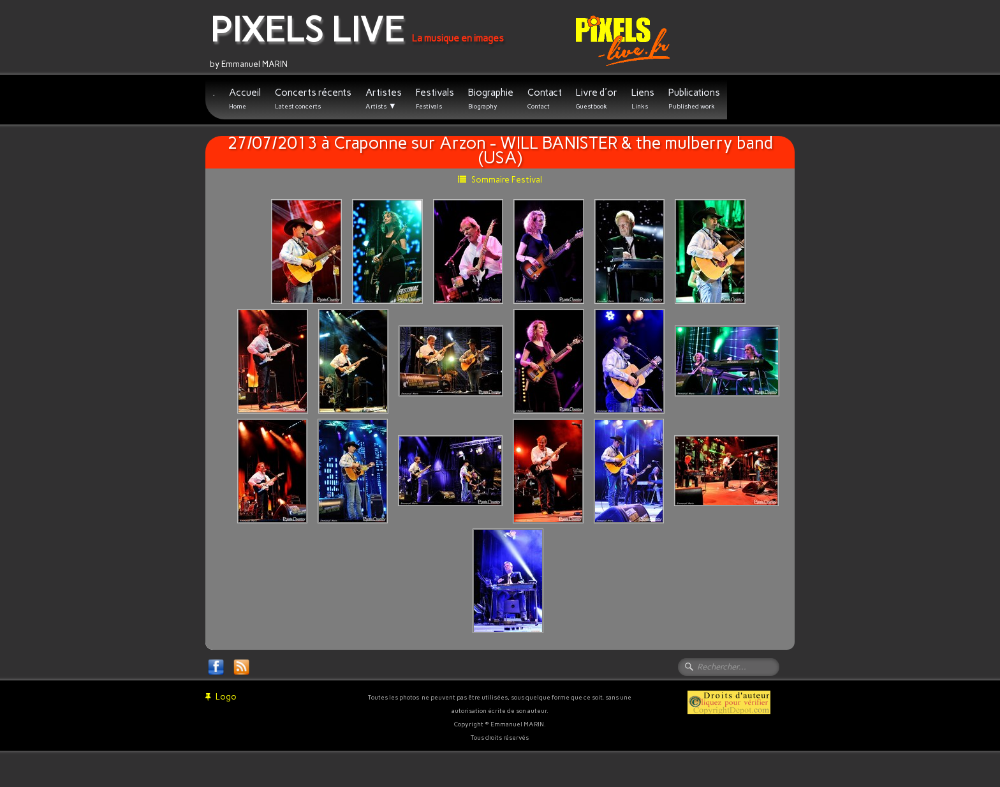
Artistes (383, 99)
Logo (221, 696)
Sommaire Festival (500, 179)
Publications (694, 98)
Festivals (435, 98)
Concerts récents (313, 98)
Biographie (490, 98)
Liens (642, 98)
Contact (544, 98)
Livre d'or (596, 98)
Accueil (245, 98)
